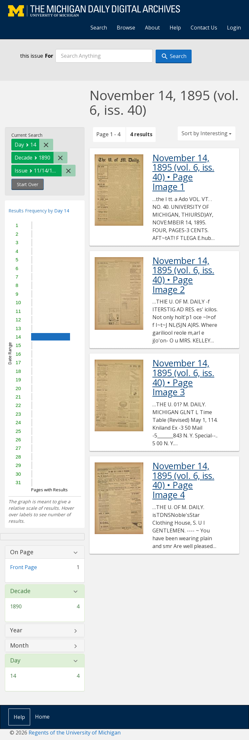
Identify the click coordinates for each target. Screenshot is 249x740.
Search (98, 27)
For (49, 55)
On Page (21, 552)
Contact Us (204, 27)
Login (234, 27)
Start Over (27, 184)
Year (16, 630)
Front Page (23, 567)
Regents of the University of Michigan (75, 732)
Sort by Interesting (206, 133)
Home (42, 716)
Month (19, 645)
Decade (20, 591)
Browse (126, 27)
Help (175, 27)
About (152, 27)
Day (15, 660)
